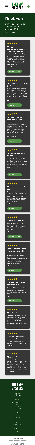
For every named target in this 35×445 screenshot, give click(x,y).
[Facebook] (17, 431)
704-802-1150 (17, 395)
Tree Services (17, 420)
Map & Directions (17, 408)
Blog (17, 422)
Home (17, 415)
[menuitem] (11, 440)
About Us (17, 417)
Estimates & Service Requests (17, 424)
